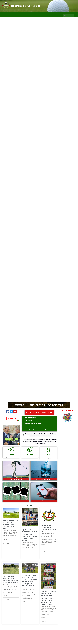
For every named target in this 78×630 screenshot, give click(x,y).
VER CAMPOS (30, 455)
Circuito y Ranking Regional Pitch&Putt (33, 426)
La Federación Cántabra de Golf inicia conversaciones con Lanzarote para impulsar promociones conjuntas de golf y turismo (29, 535)
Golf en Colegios (67, 410)
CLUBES (48, 455)
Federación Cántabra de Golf (25, 6)
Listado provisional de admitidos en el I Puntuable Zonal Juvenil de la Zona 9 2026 (10, 524)
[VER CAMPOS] (30, 450)
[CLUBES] (48, 450)
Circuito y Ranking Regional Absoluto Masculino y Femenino (38, 429)
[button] (3, 31)
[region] (39, 31)
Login (72, 13)
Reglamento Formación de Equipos (33, 423)
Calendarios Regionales (30, 417)
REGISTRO (11, 455)
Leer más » (5, 539)
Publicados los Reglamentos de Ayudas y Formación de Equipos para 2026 (48, 528)
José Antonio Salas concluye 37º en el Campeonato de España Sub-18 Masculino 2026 (10, 579)
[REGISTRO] (11, 450)
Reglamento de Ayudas (30, 420)
